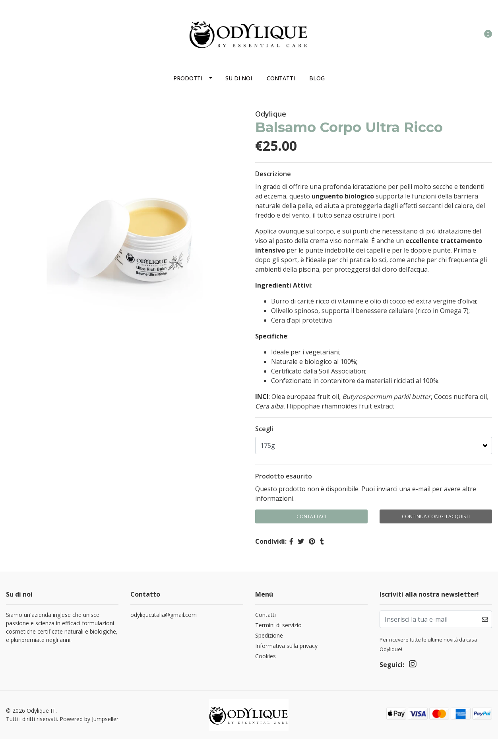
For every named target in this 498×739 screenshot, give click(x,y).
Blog (317, 78)
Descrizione (273, 173)
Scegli (264, 428)
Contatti (281, 78)
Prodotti (187, 78)
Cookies (265, 656)
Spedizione (269, 635)
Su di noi (238, 78)
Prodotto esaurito (283, 476)
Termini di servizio (278, 625)
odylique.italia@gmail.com (163, 614)
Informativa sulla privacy (286, 646)
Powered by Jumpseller (89, 719)
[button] (455, 33)
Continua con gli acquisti (436, 516)
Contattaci (311, 516)
